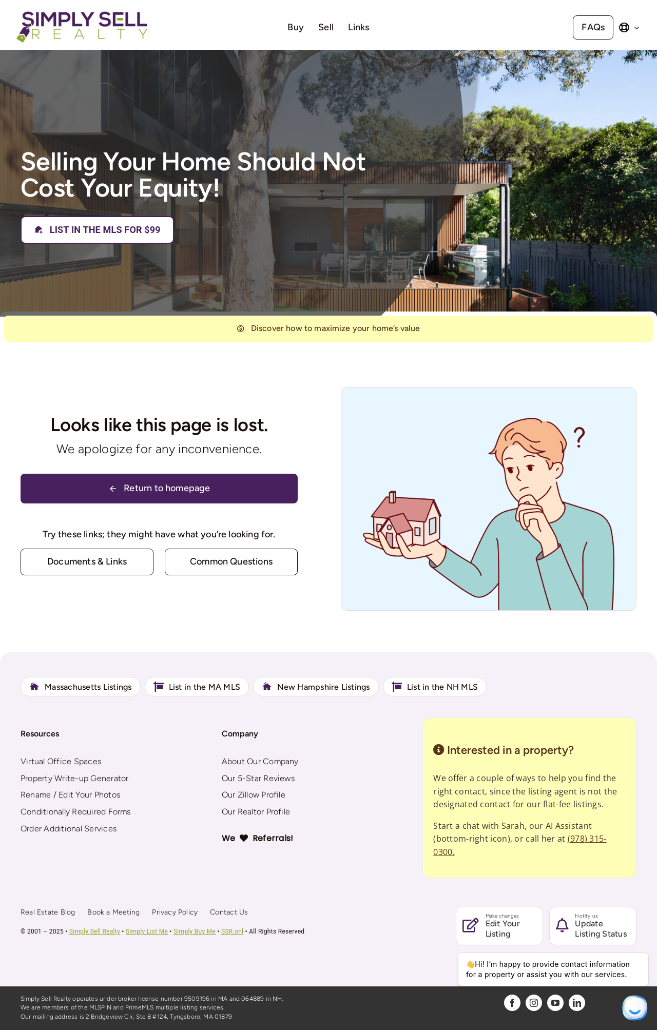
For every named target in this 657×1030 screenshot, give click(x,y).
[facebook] (512, 1003)
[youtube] (555, 1003)
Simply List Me (147, 931)
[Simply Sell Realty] (81, 12)
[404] (328, 329)
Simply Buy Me (194, 931)
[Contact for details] (87, 562)
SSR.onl (232, 931)
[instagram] (534, 1003)
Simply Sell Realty (94, 931)
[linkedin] (577, 1003)
